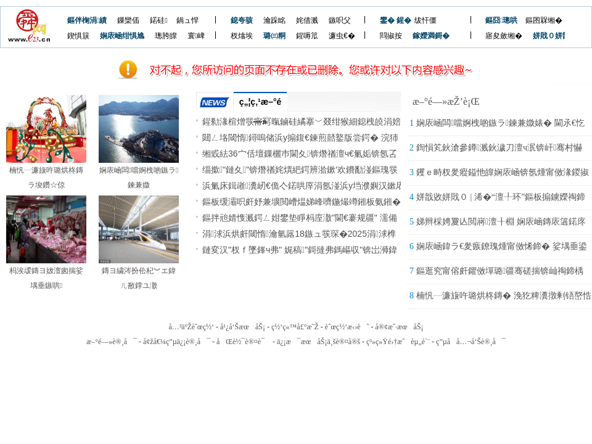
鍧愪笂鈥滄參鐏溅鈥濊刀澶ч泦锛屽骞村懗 (499, 147)
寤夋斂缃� (503, 35)
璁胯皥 (166, 35)
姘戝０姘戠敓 (545, 35)
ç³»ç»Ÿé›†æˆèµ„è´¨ (398, 341)
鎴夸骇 (242, 20)
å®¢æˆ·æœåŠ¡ (399, 327)
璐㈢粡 (274, 35)
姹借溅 (307, 20)
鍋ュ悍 (187, 20)
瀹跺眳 (274, 20)
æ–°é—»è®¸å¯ (111, 341)
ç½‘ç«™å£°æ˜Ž (295, 327)
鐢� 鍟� (392, 20)
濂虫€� (342, 35)
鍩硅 (158, 20)
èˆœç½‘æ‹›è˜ (347, 327)
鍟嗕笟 (307, 35)
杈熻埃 (242, 35)
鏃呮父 (340, 20)
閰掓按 (391, 35)
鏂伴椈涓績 (87, 20)
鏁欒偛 (128, 20)
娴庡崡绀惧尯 (122, 35)
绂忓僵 (425, 20)
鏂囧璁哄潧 (497, 20)
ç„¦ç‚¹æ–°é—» (260, 104)
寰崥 (196, 35)
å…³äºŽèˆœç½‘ (191, 327)
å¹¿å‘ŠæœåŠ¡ (242, 327)
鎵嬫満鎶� (425, 35)
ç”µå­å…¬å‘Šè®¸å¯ (471, 341)
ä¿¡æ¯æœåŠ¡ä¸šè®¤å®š (318, 341)
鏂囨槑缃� (543, 20)
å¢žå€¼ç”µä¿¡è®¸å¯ (176, 341)
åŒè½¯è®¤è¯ (243, 341)
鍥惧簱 (78, 35)
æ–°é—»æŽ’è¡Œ (446, 101)
